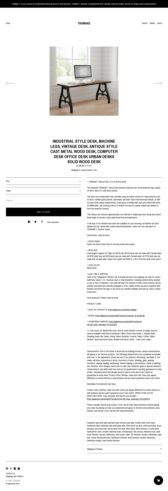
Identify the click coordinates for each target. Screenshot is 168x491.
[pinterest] (11, 468)
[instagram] (7, 468)
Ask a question (53, 222)
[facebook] (15, 468)
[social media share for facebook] (29, 221)
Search (144, 23)
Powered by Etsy (13, 483)
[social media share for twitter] (35, 221)
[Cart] (158, 480)
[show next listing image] (155, 82)
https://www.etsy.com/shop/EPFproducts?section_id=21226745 (120, 315)
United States (86, 170)
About (159, 23)
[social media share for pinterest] (42, 221)
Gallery (152, 23)
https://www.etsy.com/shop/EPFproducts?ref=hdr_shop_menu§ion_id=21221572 (114, 323)
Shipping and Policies (14, 476)
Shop (8, 23)
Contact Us (10, 473)
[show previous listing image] (12, 82)
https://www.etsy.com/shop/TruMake (122, 309)
